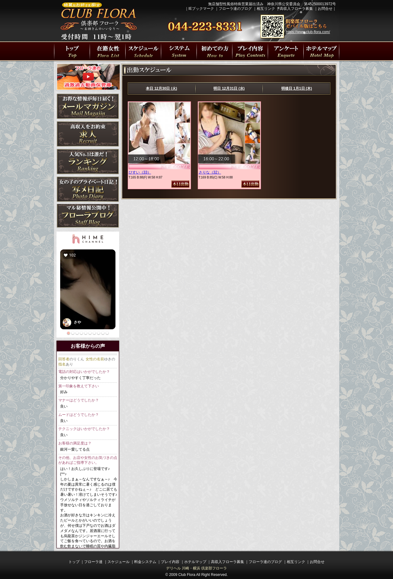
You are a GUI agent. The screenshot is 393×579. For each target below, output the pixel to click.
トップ (74, 562)
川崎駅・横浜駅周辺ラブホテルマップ (321, 51)
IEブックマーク (201, 8)
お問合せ (325, 8)
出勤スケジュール (143, 51)
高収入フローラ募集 (296, 8)
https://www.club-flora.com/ (308, 32)
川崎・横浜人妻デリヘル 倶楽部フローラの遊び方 (285, 51)
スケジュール (118, 562)
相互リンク (266, 8)
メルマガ (87, 106)
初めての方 (214, 51)
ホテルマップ (195, 562)
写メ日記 (87, 189)
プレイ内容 (250, 51)
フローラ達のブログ (235, 8)
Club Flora (186, 575)
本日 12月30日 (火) (161, 88)
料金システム (145, 562)
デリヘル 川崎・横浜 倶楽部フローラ (196, 568)
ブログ (87, 217)
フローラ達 (107, 51)
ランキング (87, 161)
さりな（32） (210, 172)
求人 (87, 134)
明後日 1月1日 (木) (296, 88)
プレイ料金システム (178, 51)
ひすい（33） (140, 172)
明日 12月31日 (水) (228, 88)
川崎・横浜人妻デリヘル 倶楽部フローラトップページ (72, 51)
